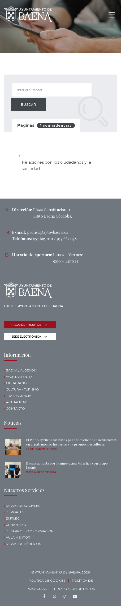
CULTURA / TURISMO (22, 389)
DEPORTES (15, 512)
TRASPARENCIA (18, 396)
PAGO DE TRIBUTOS (26, 325)
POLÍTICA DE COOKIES (46, 580)
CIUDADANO (16, 383)
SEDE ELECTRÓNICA (26, 336)
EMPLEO (13, 518)
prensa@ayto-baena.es (47, 232)
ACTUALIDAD (17, 402)
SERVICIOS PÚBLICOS (23, 544)
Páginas (46, 125)
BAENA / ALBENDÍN (21, 370)
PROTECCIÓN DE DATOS (74, 589)
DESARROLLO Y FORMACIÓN (30, 531)
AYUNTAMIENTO (19, 377)
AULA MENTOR (18, 537)
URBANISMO (16, 525)
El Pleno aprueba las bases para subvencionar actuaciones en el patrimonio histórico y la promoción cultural (71, 442)
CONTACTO (15, 408)
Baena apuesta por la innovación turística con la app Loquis (67, 465)
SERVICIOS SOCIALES (23, 506)
